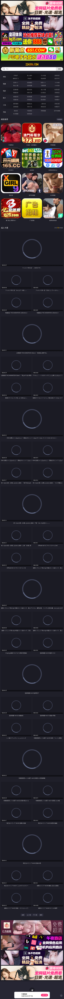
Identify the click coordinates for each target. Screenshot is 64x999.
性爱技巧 (57, 107)
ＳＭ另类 (57, 85)
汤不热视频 (57, 111)
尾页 (41, 915)
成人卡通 (43, 89)
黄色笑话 (43, 107)
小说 (4, 105)
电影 (4, 91)
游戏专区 (57, 75)
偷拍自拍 (29, 89)
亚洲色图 (29, 96)
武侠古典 (57, 104)
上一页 (29, 915)
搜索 (59, 69)
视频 (4, 84)
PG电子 (16, 75)
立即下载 (44, 995)
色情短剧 (29, 114)
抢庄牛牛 (57, 78)
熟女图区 (43, 99)
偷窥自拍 (15, 96)
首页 (23, 915)
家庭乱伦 (29, 104)
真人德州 (29, 75)
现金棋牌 (43, 78)
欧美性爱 (57, 89)
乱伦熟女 (43, 92)
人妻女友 (43, 104)
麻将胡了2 (16, 78)
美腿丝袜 (15, 99)
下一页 (35, 915)
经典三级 (29, 92)
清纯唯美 (29, 99)
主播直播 (43, 85)
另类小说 (29, 107)
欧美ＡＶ (43, 82)
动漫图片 (57, 96)
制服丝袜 (15, 92)
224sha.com (32, 64)
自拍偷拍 (29, 82)
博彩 (4, 77)
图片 (4, 98)
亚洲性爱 (15, 89)
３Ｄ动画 (57, 82)
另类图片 (57, 99)
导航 (4, 112)
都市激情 (15, 104)
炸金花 (29, 78)
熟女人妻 (15, 85)
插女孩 (16, 111)
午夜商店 (29, 111)
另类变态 (57, 92)
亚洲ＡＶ (15, 82)
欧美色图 (43, 96)
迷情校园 (15, 107)
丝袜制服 (29, 85)
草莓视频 (43, 111)
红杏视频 (15, 114)
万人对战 (43, 75)
